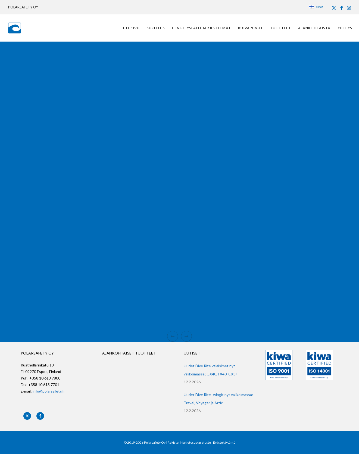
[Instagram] (349, 8)
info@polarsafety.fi (48, 391)
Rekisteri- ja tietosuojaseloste (189, 442)
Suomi (316, 7)
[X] (334, 8)
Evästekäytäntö (224, 442)
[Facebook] (341, 8)
